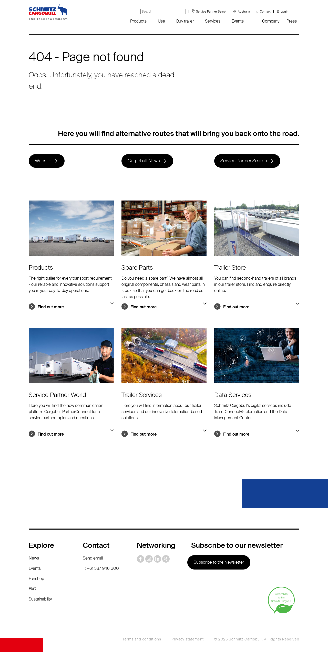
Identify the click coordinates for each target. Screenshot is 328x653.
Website (43, 161)
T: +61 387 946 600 (101, 569)
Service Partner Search (211, 11)
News (34, 559)
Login (285, 11)
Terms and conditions (141, 640)
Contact (265, 11)
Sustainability (40, 600)
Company (270, 21)
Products (138, 21)
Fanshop (36, 579)
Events (238, 21)
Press (291, 21)
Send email (93, 559)
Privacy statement (187, 640)
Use (161, 21)
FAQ (32, 590)
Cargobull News (144, 161)
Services (212, 21)
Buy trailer (185, 21)
